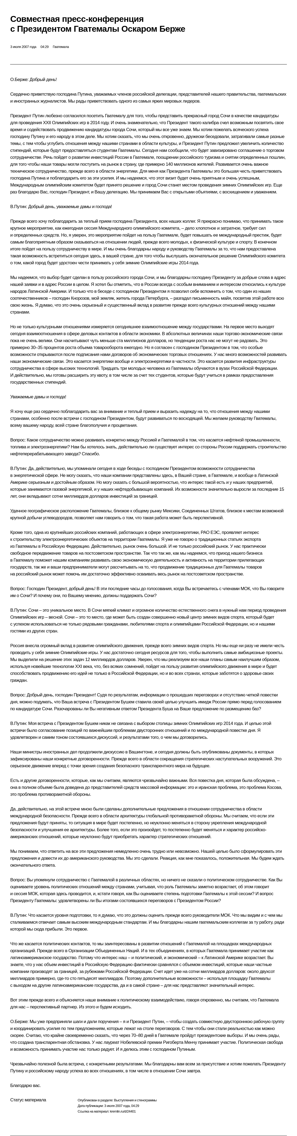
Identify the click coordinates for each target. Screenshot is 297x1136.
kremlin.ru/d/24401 (123, 1111)
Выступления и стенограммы (135, 1100)
